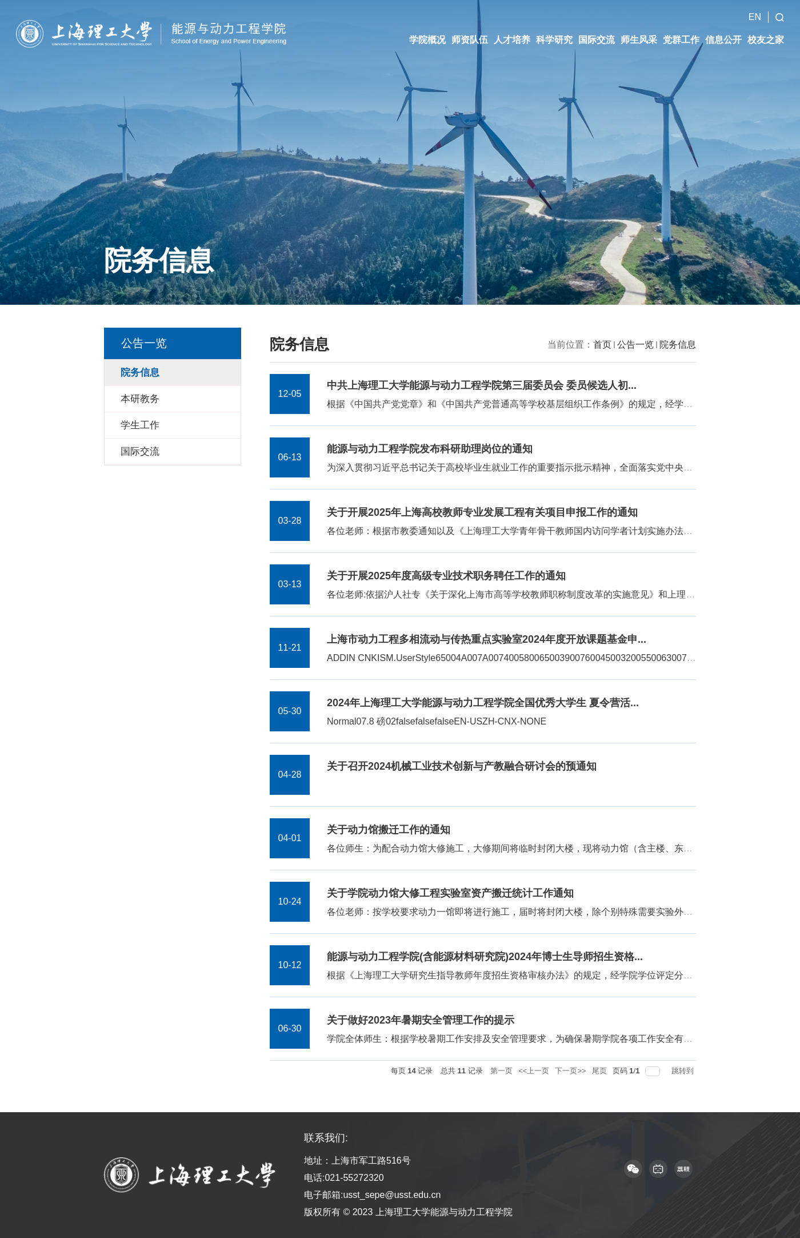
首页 (602, 344)
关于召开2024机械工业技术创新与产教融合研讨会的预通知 (462, 766)
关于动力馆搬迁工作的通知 (388, 829)
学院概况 (427, 29)
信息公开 (723, 29)
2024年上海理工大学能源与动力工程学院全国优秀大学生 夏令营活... (483, 702)
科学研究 (554, 29)
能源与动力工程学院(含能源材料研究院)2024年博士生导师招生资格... (485, 956)
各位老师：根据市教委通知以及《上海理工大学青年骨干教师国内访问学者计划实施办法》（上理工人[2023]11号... (559, 531)
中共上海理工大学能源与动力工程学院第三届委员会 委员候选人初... (482, 385)
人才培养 (512, 29)
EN (755, 6)
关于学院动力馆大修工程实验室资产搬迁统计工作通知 (450, 893)
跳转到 (683, 1070)
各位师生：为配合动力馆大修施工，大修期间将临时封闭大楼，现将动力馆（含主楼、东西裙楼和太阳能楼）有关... (559, 848)
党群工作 (681, 29)
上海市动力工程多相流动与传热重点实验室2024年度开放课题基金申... (486, 639)
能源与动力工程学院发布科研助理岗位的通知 (430, 449)
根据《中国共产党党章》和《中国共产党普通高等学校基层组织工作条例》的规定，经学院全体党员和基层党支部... (559, 404)
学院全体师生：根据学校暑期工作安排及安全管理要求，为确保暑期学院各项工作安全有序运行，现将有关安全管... (559, 1039)
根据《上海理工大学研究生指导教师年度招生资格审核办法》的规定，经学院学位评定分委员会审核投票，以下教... (559, 975)
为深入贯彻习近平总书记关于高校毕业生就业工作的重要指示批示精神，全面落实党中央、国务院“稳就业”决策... (553, 467)
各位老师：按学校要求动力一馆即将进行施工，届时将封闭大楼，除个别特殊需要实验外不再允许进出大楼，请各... (559, 912)
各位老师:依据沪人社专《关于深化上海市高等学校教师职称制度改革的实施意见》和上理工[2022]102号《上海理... (558, 594)
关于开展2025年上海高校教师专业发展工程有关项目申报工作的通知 (482, 512)
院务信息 (677, 344)
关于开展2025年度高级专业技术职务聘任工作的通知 (446, 576)
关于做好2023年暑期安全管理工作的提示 (420, 1020)
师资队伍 (469, 29)
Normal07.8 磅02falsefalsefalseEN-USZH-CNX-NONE (436, 721)
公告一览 (635, 344)
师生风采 (639, 29)
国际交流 (596, 29)
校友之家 (765, 29)
